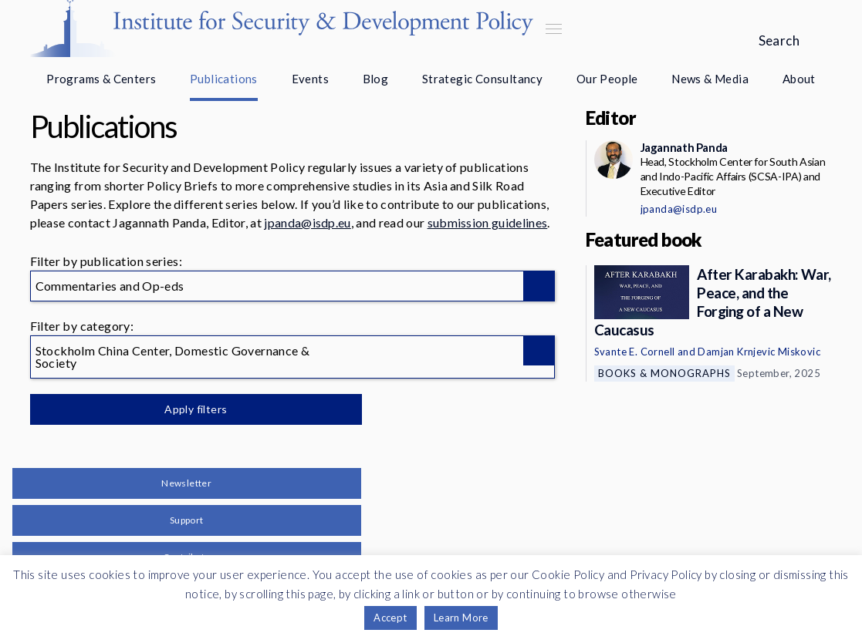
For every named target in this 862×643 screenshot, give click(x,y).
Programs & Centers (101, 79)
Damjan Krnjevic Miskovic (759, 351)
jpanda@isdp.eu (307, 222)
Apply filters (192, 409)
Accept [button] (390, 617)
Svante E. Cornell (634, 351)
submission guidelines (488, 222)
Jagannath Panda (684, 147)
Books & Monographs (664, 373)
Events (310, 79)
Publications (224, 79)
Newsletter (186, 483)
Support (187, 520)
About (799, 79)
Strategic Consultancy (482, 79)
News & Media (710, 79)
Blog (376, 79)
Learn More (461, 617)
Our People (607, 79)
